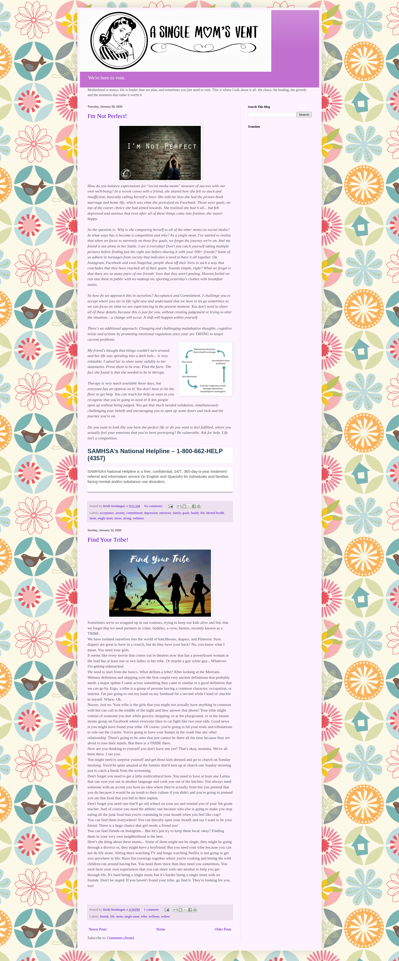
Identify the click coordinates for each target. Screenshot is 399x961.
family (177, 513)
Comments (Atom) (120, 938)
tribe (144, 916)
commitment (134, 513)
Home (160, 929)
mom (93, 518)
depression (151, 513)
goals (185, 513)
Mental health (215, 513)
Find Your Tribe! (108, 539)
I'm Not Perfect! (107, 116)
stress (118, 518)
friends (104, 916)
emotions (165, 513)
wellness (138, 518)
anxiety (120, 513)
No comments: (154, 506)
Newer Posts (98, 929)
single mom (105, 518)
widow (165, 916)
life (202, 513)
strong (127, 518)
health (195, 513)
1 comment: (152, 909)
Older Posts (223, 929)
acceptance (107, 513)
